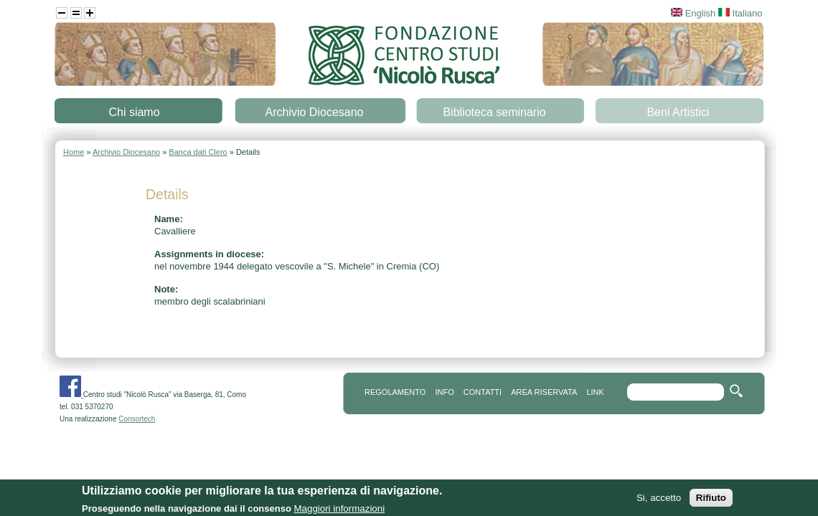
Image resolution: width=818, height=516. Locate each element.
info (444, 392)
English (693, 13)
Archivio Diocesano (314, 112)
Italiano (740, 13)
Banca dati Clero (198, 152)
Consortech (136, 419)
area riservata (544, 392)
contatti (483, 392)
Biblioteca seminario (494, 112)
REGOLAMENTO (395, 392)
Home (73, 152)
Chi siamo (133, 112)
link (594, 392)
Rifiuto (711, 501)
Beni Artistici (678, 112)
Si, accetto (658, 501)
